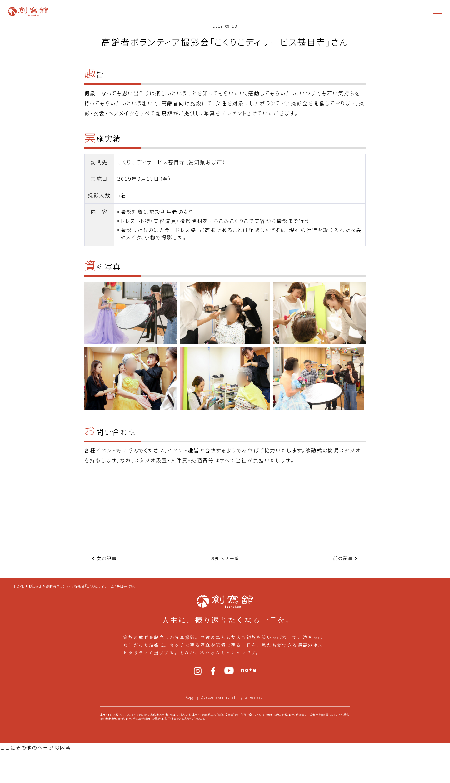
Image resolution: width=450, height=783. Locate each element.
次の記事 (107, 558)
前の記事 (343, 558)
